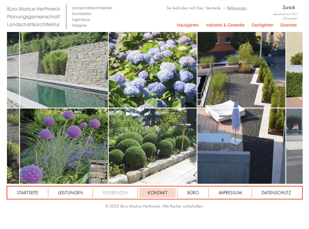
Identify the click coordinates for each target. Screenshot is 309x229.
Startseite (213, 8)
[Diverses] (290, 25)
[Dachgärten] (263, 25)
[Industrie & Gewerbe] (225, 25)
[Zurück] (293, 7)
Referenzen (237, 8)
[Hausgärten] (188, 25)
